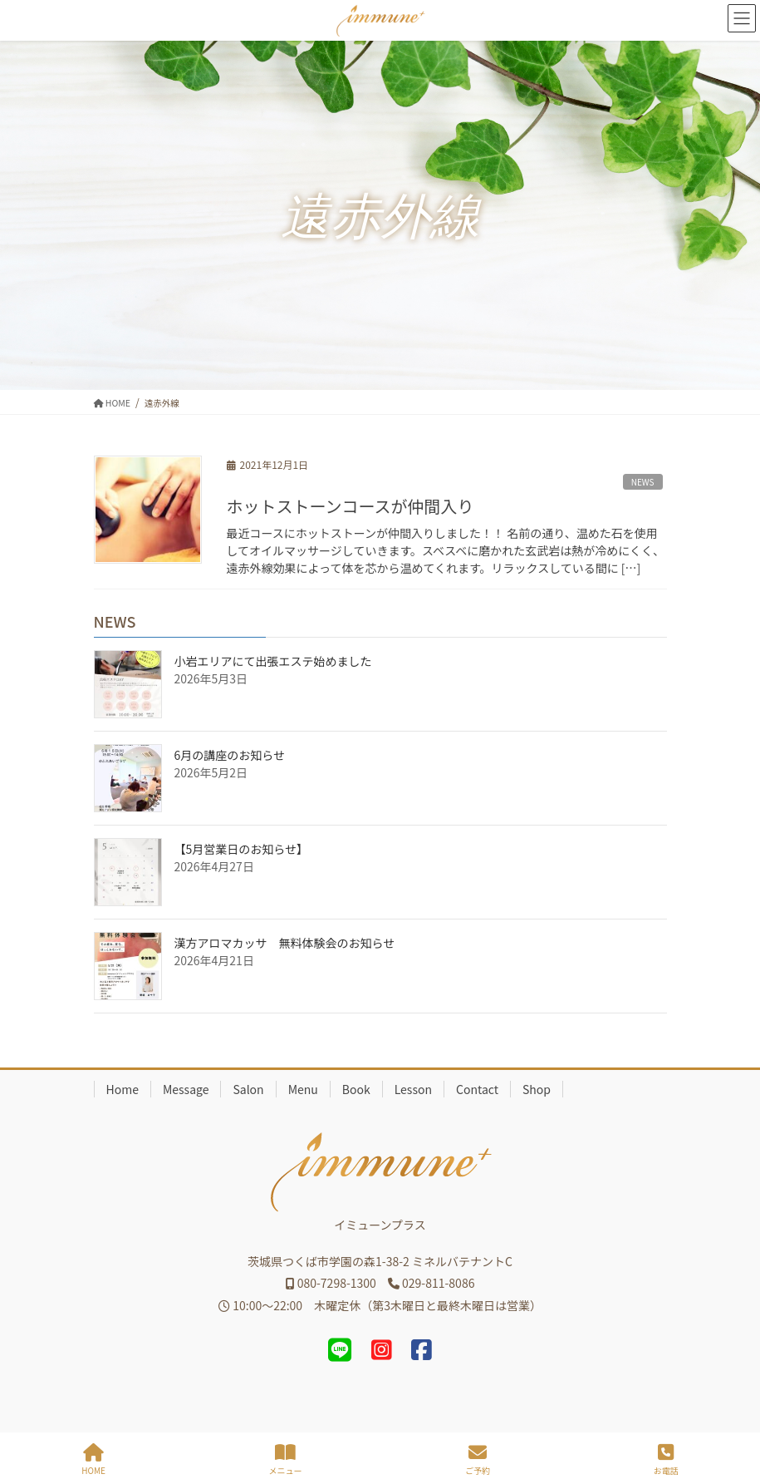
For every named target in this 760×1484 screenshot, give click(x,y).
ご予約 (477, 1459)
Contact (477, 1089)
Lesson (413, 1089)
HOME (93, 1459)
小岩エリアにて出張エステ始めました (273, 661)
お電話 (666, 1459)
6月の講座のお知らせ (230, 755)
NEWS (643, 482)
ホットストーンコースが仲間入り (350, 506)
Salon (248, 1089)
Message (186, 1089)
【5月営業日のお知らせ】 (241, 849)
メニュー (285, 1459)
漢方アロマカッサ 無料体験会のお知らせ (284, 942)
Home (122, 1089)
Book (356, 1089)
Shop (536, 1089)
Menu (303, 1089)
